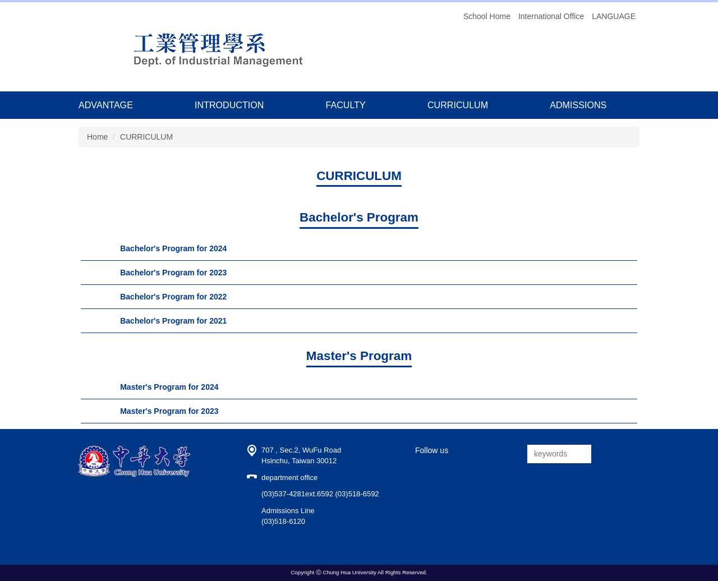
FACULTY (346, 105)
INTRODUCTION (229, 105)
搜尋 (602, 454)
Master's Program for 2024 (169, 386)
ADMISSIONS (578, 105)
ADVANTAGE (106, 105)
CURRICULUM (457, 105)
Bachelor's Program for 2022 (173, 296)
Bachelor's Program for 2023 (173, 272)
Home (97, 136)
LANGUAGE (614, 16)
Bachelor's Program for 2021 (173, 320)
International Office (551, 16)
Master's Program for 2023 (169, 411)
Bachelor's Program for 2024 (173, 248)
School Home (486, 16)
